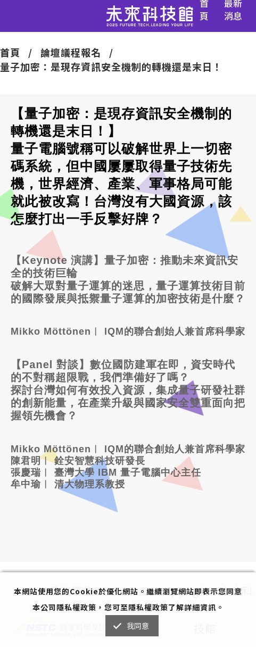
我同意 (138, 625)
